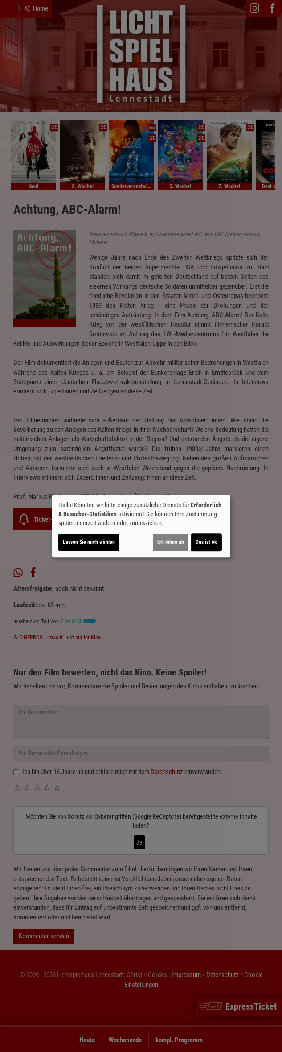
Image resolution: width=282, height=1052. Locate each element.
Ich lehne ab (170, 542)
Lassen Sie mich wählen (89, 542)
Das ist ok (206, 542)
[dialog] (141, 526)
